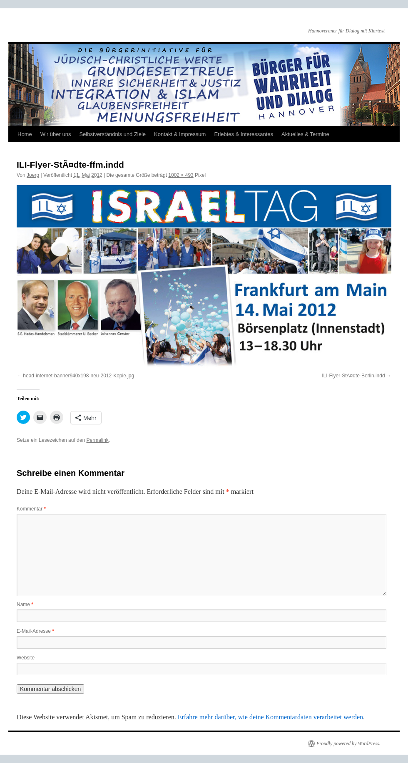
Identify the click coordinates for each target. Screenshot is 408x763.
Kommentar (31, 509)
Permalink (97, 440)
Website (26, 658)
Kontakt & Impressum (180, 134)
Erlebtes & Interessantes (243, 134)
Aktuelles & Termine (305, 134)
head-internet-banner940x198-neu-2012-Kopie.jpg (78, 376)
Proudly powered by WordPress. (348, 743)
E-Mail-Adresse (35, 631)
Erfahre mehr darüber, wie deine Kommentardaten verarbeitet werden (270, 717)
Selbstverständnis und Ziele (112, 134)
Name (25, 604)
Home (24, 134)
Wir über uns (55, 134)
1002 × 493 (180, 175)
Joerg (33, 175)
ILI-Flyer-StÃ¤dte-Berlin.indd (353, 376)
